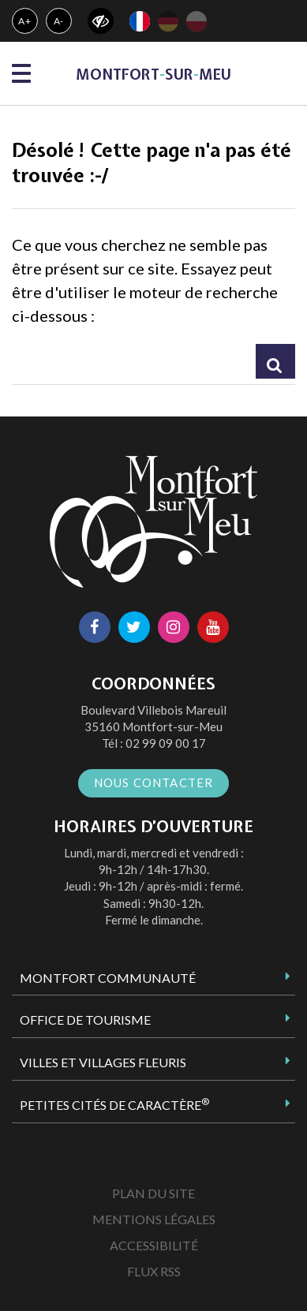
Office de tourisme (85, 1019)
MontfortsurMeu (153, 74)
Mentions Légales (153, 1219)
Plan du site (153, 1193)
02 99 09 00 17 (165, 743)
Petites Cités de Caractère (114, 1104)
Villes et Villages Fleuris (103, 1062)
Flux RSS (154, 1271)
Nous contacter (154, 782)
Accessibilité (154, 1245)
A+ (25, 21)
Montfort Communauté (108, 977)
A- (59, 21)
